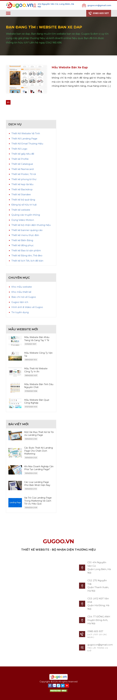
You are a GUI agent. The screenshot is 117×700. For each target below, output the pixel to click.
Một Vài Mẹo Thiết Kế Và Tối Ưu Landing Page (39, 434)
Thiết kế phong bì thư (23, 179)
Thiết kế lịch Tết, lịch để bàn (27, 260)
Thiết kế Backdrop (22, 189)
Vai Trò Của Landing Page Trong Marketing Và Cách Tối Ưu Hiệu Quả (38, 500)
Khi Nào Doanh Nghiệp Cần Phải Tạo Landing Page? (38, 468)
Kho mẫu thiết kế (21, 291)
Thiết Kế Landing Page (24, 138)
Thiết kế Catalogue (22, 163)
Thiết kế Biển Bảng (22, 240)
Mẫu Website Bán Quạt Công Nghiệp (36, 401)
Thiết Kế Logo (19, 148)
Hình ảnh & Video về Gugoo (27, 307)
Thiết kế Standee (21, 194)
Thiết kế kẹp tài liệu (22, 184)
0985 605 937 (99, 13)
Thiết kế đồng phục (22, 245)
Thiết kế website (20, 209)
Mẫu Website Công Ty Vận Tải (38, 354)
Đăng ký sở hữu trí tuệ (24, 204)
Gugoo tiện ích (19, 302)
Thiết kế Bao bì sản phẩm (26, 250)
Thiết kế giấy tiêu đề (22, 153)
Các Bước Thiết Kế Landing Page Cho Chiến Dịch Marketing (38, 450)
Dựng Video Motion (22, 220)
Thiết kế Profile (20, 158)
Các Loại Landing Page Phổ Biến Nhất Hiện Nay (37, 484)
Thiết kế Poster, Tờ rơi (23, 174)
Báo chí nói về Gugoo (23, 296)
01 (8, 102)
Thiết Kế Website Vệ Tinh (25, 133)
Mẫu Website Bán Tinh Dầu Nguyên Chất (38, 386)
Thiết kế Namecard (22, 169)
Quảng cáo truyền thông (25, 214)
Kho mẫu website (21, 286)
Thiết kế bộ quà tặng (23, 199)
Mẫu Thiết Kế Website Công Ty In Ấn (36, 370)
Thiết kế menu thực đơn (25, 235)
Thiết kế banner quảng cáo (27, 230)
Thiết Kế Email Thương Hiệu (27, 143)
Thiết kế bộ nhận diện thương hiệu (31, 225)
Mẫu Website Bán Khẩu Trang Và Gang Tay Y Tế (36, 339)
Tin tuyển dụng (20, 312)
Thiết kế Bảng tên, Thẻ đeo (26, 255)
